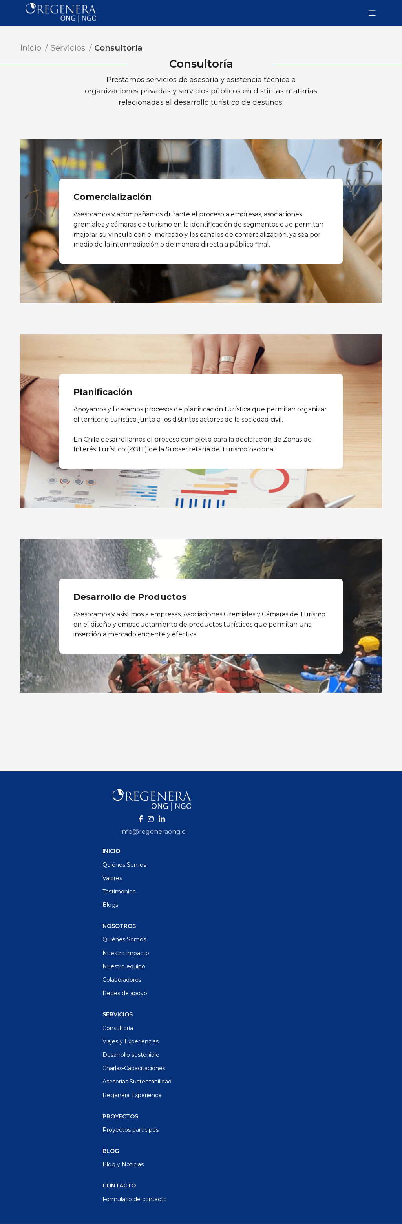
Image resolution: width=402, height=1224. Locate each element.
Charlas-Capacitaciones (133, 1068)
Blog (110, 1151)
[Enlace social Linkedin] (161, 819)
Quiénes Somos (124, 864)
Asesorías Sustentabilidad (137, 1081)
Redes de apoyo (124, 993)
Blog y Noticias (123, 1164)
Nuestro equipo (123, 966)
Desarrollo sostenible (130, 1054)
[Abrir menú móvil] (372, 13)
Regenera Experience (132, 1095)
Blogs (110, 904)
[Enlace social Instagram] (150, 819)
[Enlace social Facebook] (140, 819)
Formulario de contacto (134, 1199)
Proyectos (120, 1116)
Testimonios (118, 891)
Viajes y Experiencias (130, 1041)
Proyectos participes (130, 1129)
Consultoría (117, 1028)
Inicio (31, 48)
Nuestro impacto (125, 953)
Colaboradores (121, 979)
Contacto (119, 1185)
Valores (112, 878)
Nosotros (119, 926)
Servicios (68, 48)
